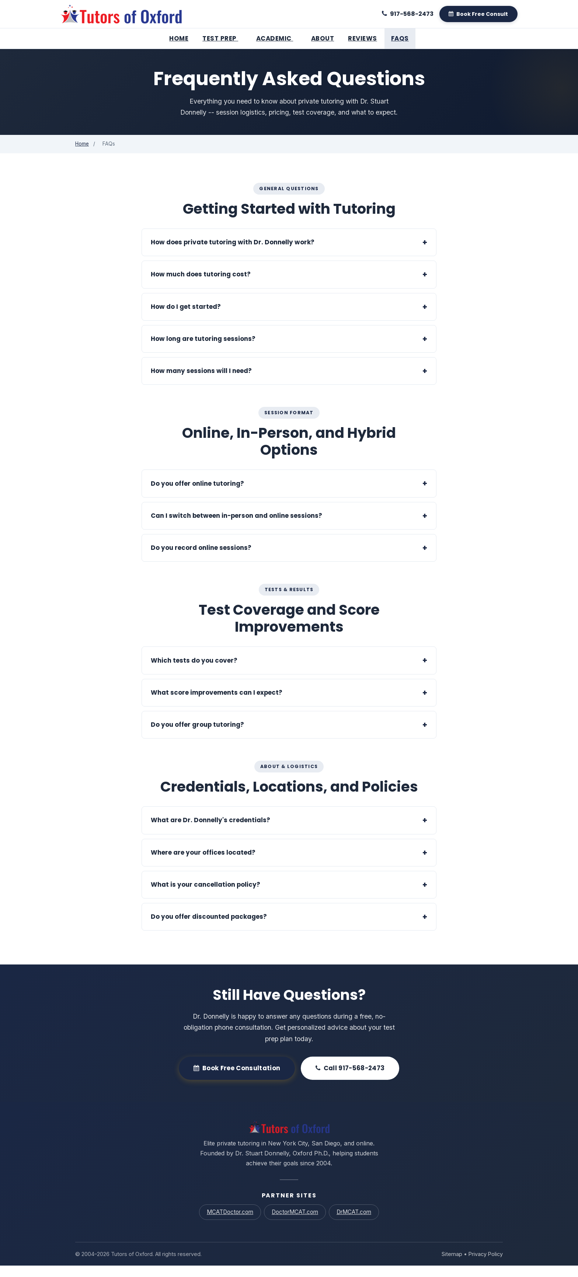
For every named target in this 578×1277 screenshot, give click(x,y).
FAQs (400, 38)
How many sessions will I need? (201, 382)
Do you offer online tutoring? (197, 494)
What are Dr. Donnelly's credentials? (210, 831)
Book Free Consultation (237, 1079)
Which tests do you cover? (194, 671)
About (322, 38)
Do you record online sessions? (201, 559)
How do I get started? (186, 318)
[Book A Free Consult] (478, 14)
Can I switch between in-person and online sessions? (236, 527)
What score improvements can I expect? (216, 703)
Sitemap (451, 1265)
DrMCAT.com (354, 1223)
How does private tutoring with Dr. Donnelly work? (232, 253)
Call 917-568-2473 (350, 1079)
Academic (276, 38)
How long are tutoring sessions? (203, 350)
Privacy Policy (485, 1265)
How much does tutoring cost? (201, 285)
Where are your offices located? (203, 863)
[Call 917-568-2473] (408, 14)
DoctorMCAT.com (294, 1223)
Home (178, 38)
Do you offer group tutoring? (197, 736)
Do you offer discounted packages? (209, 928)
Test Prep (222, 38)
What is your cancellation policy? (205, 896)
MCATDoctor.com (229, 1223)
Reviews (362, 38)
